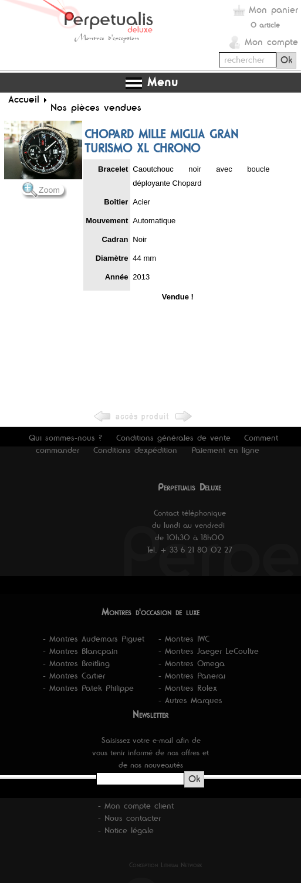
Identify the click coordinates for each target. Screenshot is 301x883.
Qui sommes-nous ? (65, 437)
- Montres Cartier (74, 675)
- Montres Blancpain (80, 651)
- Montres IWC (183, 638)
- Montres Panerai (191, 675)
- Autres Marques (190, 700)
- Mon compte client (136, 805)
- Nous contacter (129, 818)
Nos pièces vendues (95, 107)
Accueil (23, 99)
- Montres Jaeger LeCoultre (208, 651)
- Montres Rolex (187, 688)
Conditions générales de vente (173, 437)
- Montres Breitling (76, 663)
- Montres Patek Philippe (88, 688)
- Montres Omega (191, 663)
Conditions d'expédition (135, 450)
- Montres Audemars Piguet (93, 638)
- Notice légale (126, 830)
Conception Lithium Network (165, 865)
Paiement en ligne (225, 450)
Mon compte (271, 42)
